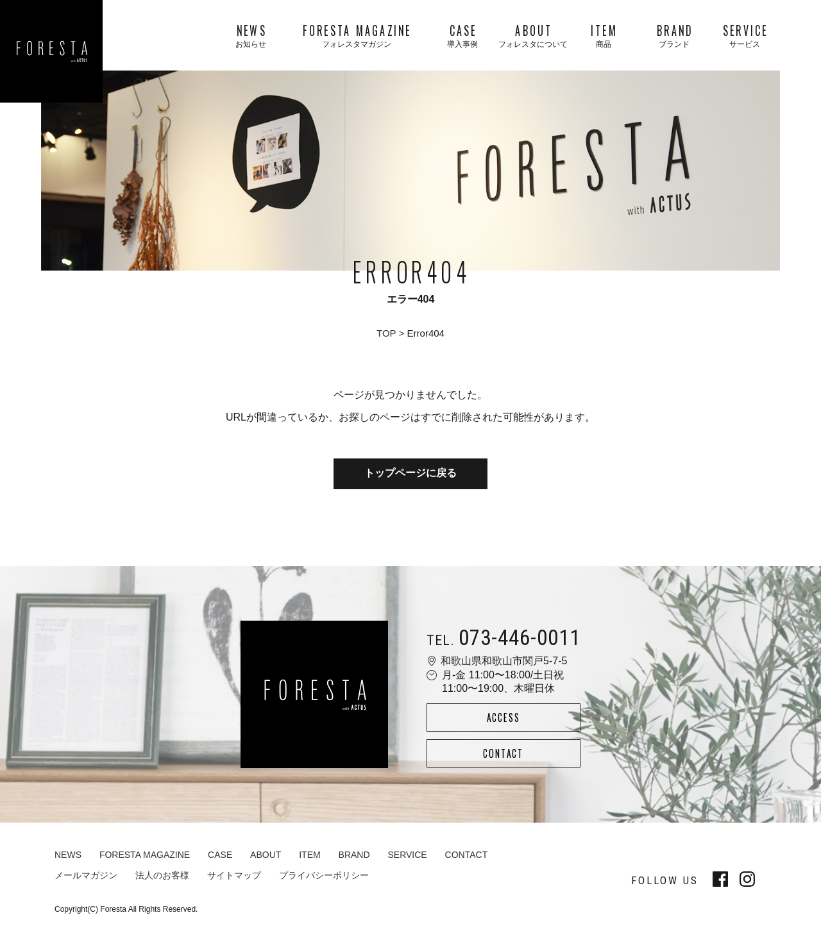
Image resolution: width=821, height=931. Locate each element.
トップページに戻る (410, 474)
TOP (386, 333)
